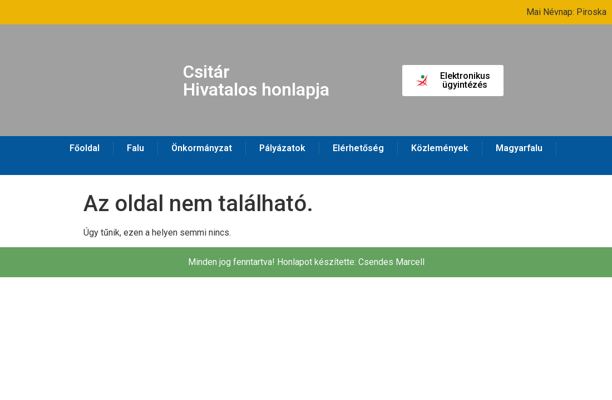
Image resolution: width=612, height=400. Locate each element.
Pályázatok (282, 148)
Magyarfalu (519, 148)
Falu (135, 148)
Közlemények (439, 148)
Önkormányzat (201, 148)
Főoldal (85, 148)
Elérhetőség (358, 148)
